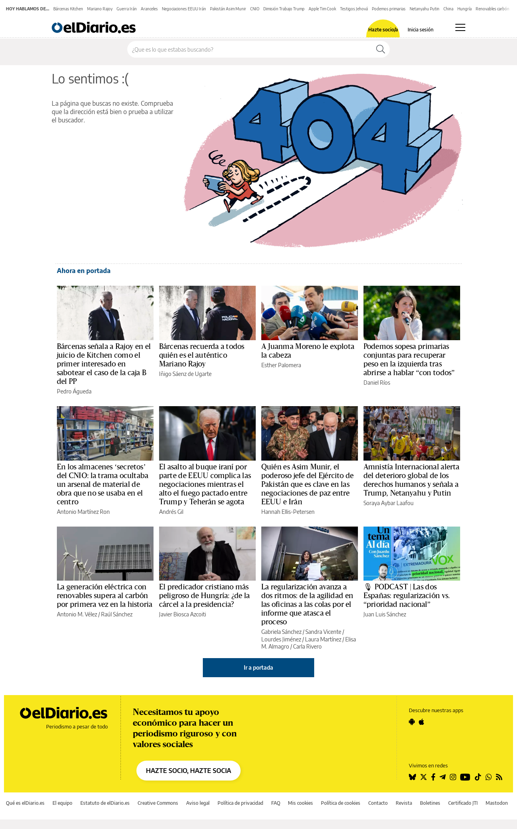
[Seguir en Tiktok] (478, 777)
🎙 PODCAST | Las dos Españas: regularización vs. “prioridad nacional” (406, 595)
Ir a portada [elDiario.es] (258, 667)
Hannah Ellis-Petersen (288, 511)
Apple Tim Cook (322, 8)
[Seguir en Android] (412, 721)
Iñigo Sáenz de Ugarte (185, 373)
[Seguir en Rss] (499, 777)
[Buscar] (380, 49)
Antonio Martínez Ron (83, 511)
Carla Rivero (307, 646)
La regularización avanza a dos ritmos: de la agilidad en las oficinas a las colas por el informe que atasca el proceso (307, 604)
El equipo (62, 803)
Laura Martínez (323, 639)
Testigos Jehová (354, 8)
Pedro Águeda (74, 391)
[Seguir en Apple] (421, 721)
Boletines (430, 803)
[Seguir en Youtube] (465, 777)
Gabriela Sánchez (281, 631)
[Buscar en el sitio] (249, 49)
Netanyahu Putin (424, 8)
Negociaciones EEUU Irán (184, 8)
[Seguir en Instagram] (453, 777)
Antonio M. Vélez (77, 614)
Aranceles (149, 8)
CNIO (254, 8)
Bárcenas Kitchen (68, 8)
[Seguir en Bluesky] (412, 777)
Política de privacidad (240, 803)
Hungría (464, 8)
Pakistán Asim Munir (228, 8)
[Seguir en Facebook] (433, 777)
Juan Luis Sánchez (384, 614)
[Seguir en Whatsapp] (489, 777)
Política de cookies (340, 803)
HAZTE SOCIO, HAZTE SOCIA (188, 771)
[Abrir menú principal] (460, 27)
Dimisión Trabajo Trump (284, 8)
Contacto (378, 803)
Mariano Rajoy (100, 8)
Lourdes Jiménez (281, 639)
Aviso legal (198, 803)
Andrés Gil (171, 511)
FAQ (275, 803)
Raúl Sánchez (116, 614)
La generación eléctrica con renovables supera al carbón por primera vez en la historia (104, 595)
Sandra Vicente (323, 631)
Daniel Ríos (376, 382)
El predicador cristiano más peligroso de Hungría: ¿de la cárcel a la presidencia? (204, 595)
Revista (404, 803)
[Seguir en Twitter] (423, 777)
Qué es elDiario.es (25, 803)
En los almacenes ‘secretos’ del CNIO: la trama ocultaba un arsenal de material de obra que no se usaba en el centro (102, 484)
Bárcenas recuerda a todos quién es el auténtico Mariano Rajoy (201, 355)
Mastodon (497, 803)
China (448, 8)
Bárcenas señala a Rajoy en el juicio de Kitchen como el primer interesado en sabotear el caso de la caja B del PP (104, 364)
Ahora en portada (84, 271)
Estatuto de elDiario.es (105, 803)
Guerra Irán (127, 8)
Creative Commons (158, 803)
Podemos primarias (389, 8)
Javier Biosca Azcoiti (182, 614)
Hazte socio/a (383, 29)
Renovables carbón (492, 8)
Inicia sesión (420, 29)
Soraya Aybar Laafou (388, 503)
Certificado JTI (463, 803)
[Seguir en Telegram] (442, 777)
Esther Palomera (281, 365)
